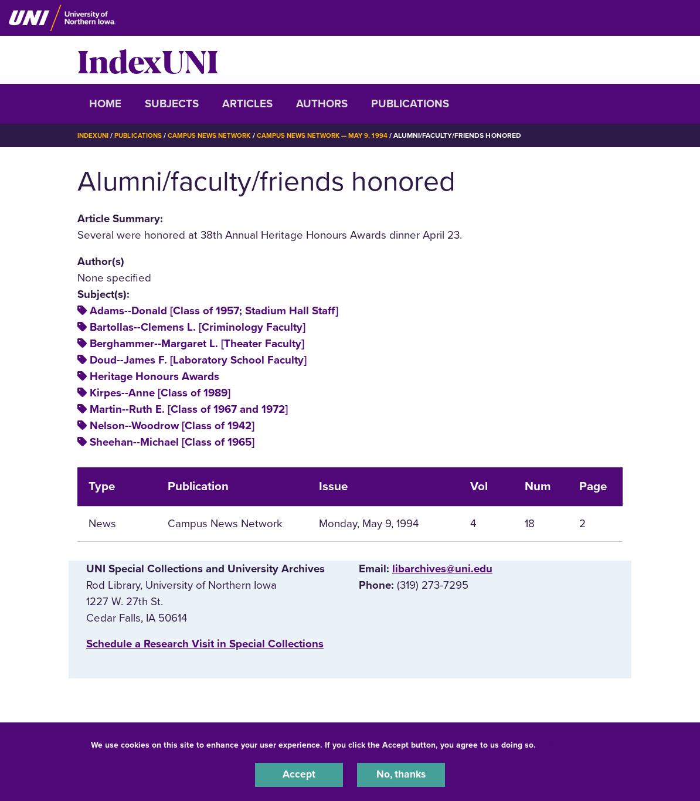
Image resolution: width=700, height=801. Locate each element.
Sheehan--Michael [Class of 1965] (172, 442)
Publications (410, 103)
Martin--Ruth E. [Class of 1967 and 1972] (189, 409)
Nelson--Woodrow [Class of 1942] (172, 425)
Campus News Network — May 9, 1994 (333, 135)
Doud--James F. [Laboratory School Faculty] (198, 360)
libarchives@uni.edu (442, 568)
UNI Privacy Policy (575, 743)
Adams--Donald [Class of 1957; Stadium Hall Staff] (214, 310)
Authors (322, 103)
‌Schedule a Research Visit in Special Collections (205, 643)
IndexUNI (147, 60)
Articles (247, 103)
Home (105, 103)
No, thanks (401, 774)
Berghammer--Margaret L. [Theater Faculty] (197, 343)
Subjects (172, 103)
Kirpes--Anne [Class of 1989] (160, 392)
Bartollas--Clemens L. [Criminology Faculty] (197, 327)
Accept (299, 774)
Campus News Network (215, 135)
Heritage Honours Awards (154, 376)
